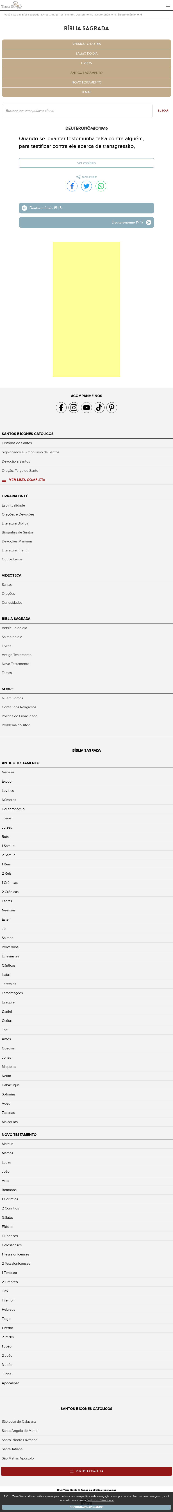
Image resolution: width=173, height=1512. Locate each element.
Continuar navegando (86, 1507)
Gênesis (8, 772)
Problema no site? (16, 725)
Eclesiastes (10, 956)
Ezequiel (9, 1002)
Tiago (6, 1319)
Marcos (7, 1153)
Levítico (8, 790)
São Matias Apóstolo (18, 1458)
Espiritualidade (13, 505)
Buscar (163, 111)
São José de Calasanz (19, 1421)
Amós (6, 1039)
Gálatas (7, 1217)
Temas (86, 92)
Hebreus (8, 1309)
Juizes (7, 827)
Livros (44, 14)
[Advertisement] (86, 309)
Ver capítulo (86, 163)
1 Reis (6, 864)
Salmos (7, 938)
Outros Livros (12, 559)
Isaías (6, 974)
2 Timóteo (10, 1282)
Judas (6, 1374)
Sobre (8, 689)
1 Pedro (7, 1328)
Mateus (7, 1144)
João (5, 1171)
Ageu (6, 1103)
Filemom (9, 1300)
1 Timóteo (9, 1273)
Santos (7, 584)
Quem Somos (12, 698)
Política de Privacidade (19, 716)
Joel (5, 1030)
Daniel (7, 1011)
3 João (7, 1365)
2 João (7, 1355)
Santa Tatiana (12, 1449)
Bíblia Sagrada (30, 14)
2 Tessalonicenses (16, 1263)
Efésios (7, 1227)
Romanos (9, 1190)
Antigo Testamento (62, 14)
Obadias (8, 1048)
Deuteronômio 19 (105, 14)
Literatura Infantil (15, 550)
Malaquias (10, 1122)
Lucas (6, 1162)
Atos (5, 1180)
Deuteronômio (84, 14)
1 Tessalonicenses (15, 1254)
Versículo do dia (86, 44)
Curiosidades (12, 602)
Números (9, 800)
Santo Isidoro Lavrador (19, 1440)
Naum (6, 1076)
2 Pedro (8, 1337)
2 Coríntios (10, 1208)
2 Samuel (9, 855)
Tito (5, 1291)
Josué (6, 818)
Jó (4, 928)
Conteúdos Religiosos (19, 707)
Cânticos (9, 965)
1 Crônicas (10, 882)
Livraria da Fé (15, 496)
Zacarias (8, 1112)
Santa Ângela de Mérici (20, 1431)
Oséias (7, 1020)
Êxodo (6, 781)
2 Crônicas (10, 892)
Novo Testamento (86, 82)
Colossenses (12, 1245)
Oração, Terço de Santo (20, 470)
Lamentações (12, 993)
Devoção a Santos (16, 461)
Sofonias (8, 1094)
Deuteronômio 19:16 (130, 14)
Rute (5, 836)
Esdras (7, 901)
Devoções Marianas (17, 541)
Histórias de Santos (17, 443)
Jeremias (9, 984)
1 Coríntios (10, 1199)
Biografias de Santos (18, 532)
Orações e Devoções (18, 514)
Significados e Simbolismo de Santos (30, 452)
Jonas (6, 1057)
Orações (8, 593)
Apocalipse (10, 1383)
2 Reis (6, 873)
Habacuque (11, 1085)
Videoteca (11, 575)
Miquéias (9, 1066)
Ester (6, 919)
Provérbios (10, 947)
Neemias (9, 910)
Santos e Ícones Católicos (28, 434)
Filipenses (10, 1236)
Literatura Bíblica (15, 523)
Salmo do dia (87, 53)
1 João (6, 1346)
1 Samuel (9, 846)
